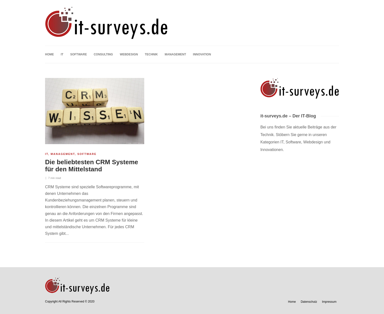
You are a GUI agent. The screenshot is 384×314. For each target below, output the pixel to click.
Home (49, 54)
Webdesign (129, 54)
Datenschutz (309, 301)
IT (62, 54)
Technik (151, 54)
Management (175, 54)
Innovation (202, 54)
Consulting (103, 54)
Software (78, 54)
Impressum (329, 301)
